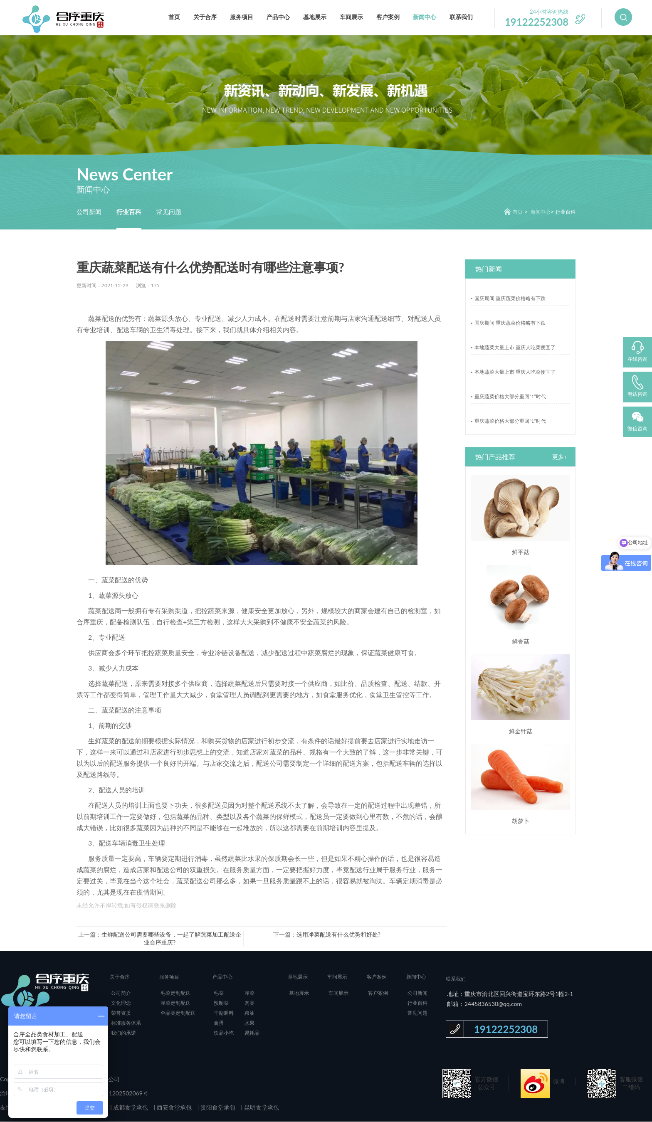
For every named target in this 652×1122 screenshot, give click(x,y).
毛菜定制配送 (175, 993)
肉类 (249, 1003)
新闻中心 (424, 16)
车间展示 (351, 16)
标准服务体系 (126, 1023)
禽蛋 (219, 1023)
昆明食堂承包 (260, 1107)
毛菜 (219, 993)
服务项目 (241, 16)
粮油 (249, 1013)
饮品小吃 (224, 1033)
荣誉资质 (121, 1013)
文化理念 (121, 1003)
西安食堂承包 (174, 1107)
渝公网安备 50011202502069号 (106, 1093)
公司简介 (121, 993)
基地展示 (314, 16)
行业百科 (128, 211)
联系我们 (461, 16)
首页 (174, 16)
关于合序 (205, 16)
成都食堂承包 (130, 1107)
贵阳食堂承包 (217, 1107)
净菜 (249, 993)
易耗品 (251, 1033)
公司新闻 (89, 211)
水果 (249, 1023)
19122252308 (506, 1029)
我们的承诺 (123, 1033)
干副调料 (224, 1013)
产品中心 (278, 16)
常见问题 (168, 211)
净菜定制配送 (175, 1003)
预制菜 (221, 1003)
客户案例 (388, 16)
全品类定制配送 (178, 1013)
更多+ (559, 457)
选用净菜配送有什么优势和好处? (338, 934)
